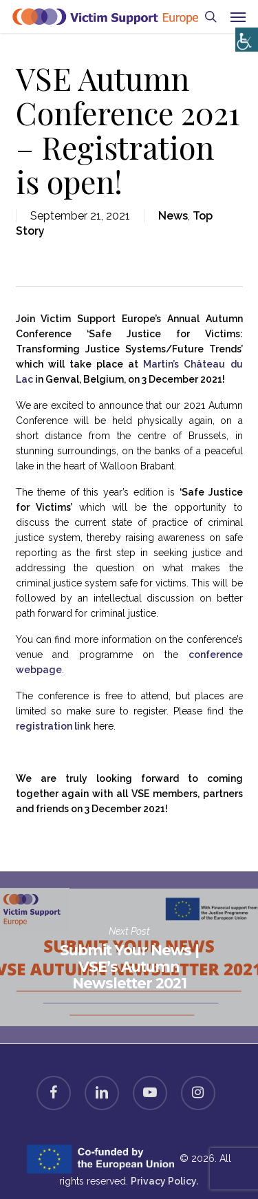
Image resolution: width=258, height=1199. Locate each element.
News (173, 215)
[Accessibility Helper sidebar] (243, 36)
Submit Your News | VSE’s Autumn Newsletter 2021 (129, 957)
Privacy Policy (164, 1181)
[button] (238, 16)
